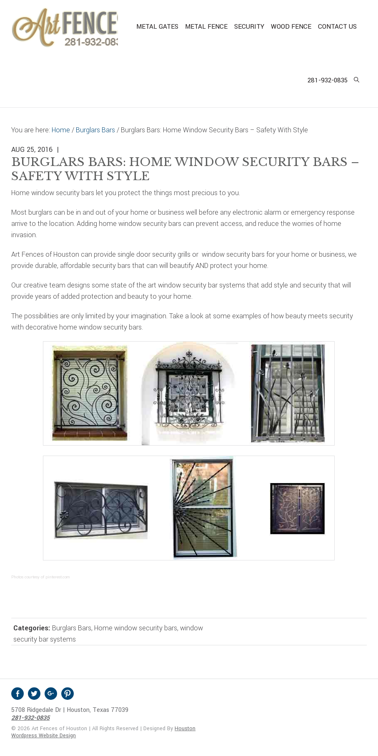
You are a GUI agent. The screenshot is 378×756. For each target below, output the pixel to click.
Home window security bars (135, 628)
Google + (51, 693)
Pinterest (67, 693)
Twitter (34, 693)
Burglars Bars (71, 628)
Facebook (17, 693)
